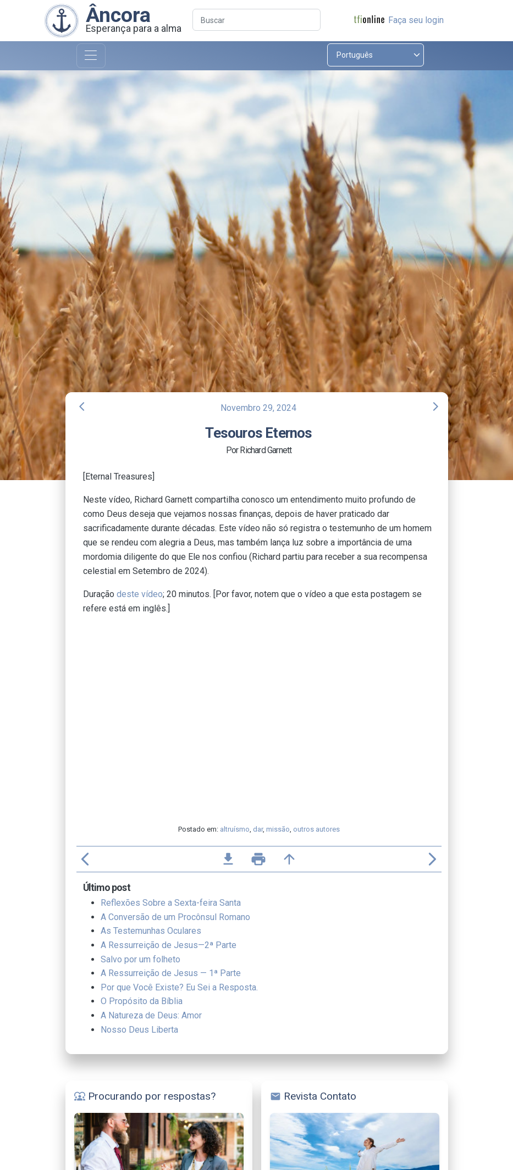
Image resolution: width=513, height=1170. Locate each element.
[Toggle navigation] (91, 55)
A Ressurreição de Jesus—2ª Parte (168, 945)
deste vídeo (140, 594)
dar (258, 829)
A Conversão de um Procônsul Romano (175, 917)
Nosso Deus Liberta (139, 1029)
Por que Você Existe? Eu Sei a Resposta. (179, 987)
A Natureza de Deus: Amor (151, 1015)
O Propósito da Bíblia (142, 1001)
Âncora (118, 15)
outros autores (316, 829)
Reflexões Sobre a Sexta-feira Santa (171, 903)
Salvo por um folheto (140, 959)
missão (278, 829)
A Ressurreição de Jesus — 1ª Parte (171, 973)
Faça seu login (416, 20)
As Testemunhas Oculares (151, 931)
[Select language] (375, 54)
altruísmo (235, 829)
